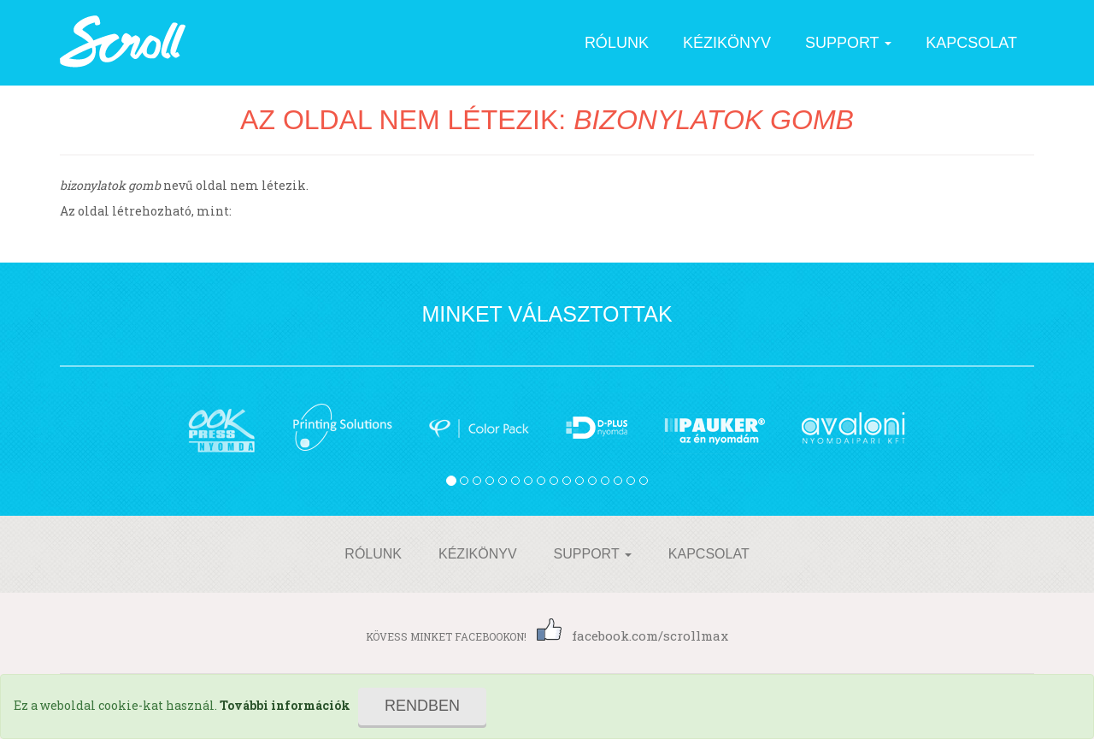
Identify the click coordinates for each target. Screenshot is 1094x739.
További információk (285, 705)
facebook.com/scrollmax (632, 635)
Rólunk (617, 42)
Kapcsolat (971, 42)
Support (848, 42)
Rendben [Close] (422, 705)
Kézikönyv (727, 42)
